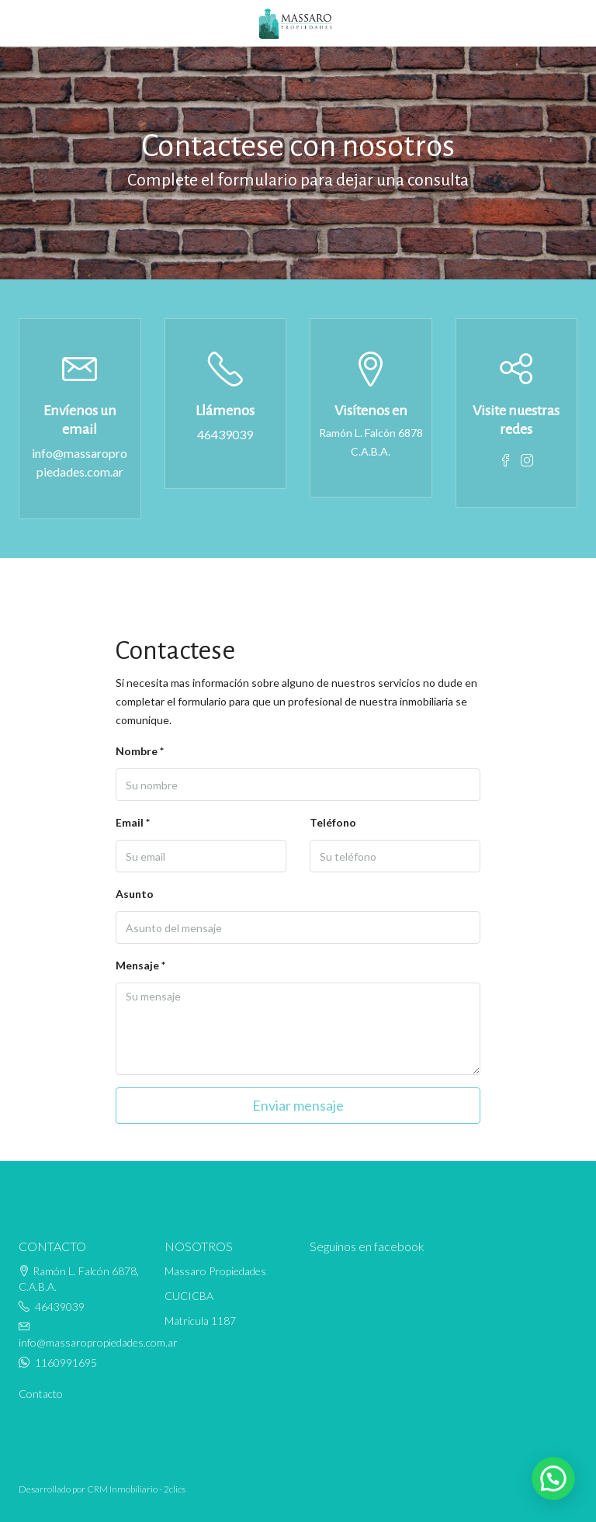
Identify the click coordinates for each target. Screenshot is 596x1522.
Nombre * (140, 751)
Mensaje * (140, 965)
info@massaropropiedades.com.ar (79, 462)
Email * (133, 822)
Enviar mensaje (298, 1105)
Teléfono (333, 822)
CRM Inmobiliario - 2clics (136, 1489)
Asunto (135, 893)
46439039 (225, 434)
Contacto (41, 1393)
